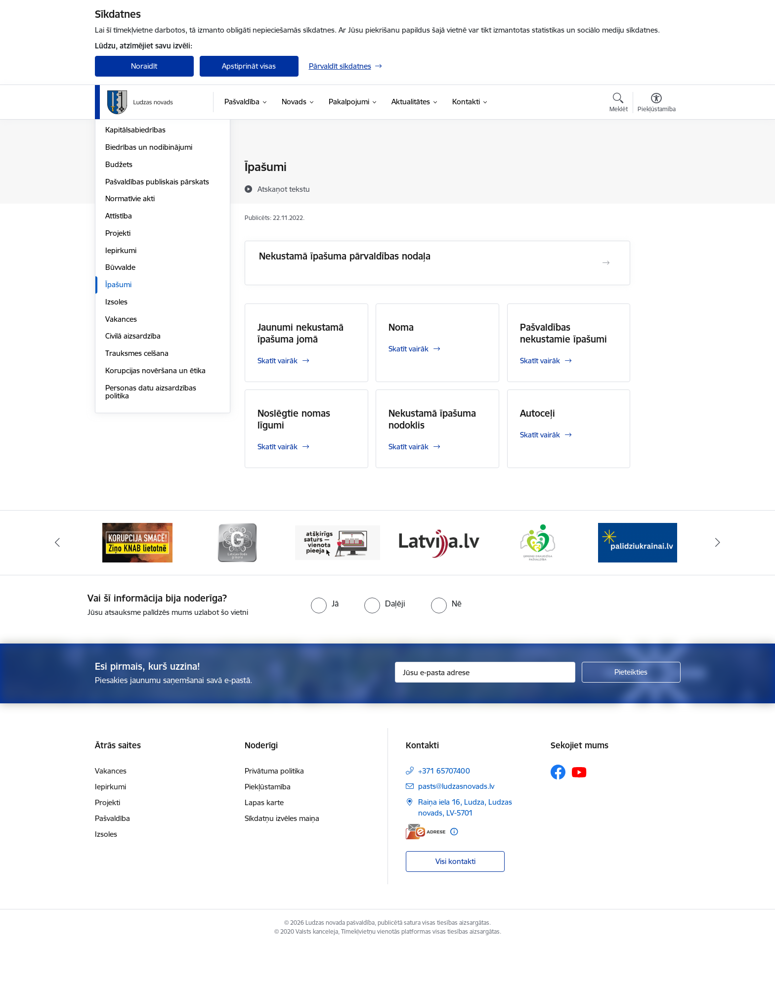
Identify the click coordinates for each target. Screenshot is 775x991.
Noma (401, 327)
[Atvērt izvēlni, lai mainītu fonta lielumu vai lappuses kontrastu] (657, 104)
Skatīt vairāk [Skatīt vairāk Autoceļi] (540, 434)
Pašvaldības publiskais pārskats (157, 288)
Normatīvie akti (130, 305)
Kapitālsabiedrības (135, 236)
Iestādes (119, 219)
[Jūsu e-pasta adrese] (485, 716)
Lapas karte (264, 847)
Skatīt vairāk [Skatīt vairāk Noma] (408, 348)
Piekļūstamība (268, 831)
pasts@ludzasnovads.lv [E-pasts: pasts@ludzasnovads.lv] (456, 830)
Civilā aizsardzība (133, 442)
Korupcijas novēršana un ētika (155, 476)
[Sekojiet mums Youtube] (579, 816)
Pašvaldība (112, 862)
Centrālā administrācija (142, 202)
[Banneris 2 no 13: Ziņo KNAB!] (237, 586)
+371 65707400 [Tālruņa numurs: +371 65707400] (444, 815)
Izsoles (116, 408)
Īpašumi (118, 390)
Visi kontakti (455, 905)
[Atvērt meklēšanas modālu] (618, 104)
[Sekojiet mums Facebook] (558, 816)
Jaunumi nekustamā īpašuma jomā (301, 333)
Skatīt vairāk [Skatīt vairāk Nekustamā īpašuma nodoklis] (408, 446)
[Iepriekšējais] (57, 586)
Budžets (118, 270)
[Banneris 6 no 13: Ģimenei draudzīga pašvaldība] (637, 586)
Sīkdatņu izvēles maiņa (282, 862)
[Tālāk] (718, 586)
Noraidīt (144, 66)
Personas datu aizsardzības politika (150, 498)
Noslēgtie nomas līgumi (294, 419)
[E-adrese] (425, 875)
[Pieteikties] (631, 716)
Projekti (117, 339)
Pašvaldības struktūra (141, 184)
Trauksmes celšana (137, 459)
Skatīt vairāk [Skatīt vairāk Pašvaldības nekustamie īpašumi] (540, 360)
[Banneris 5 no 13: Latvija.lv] (538, 586)
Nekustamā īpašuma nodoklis (432, 419)
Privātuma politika (274, 815)
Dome (115, 167)
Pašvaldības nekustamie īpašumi (563, 333)
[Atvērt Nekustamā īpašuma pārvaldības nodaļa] (606, 263)
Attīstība (118, 322)
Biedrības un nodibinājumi (148, 253)
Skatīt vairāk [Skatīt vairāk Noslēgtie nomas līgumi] (278, 446)
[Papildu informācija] (454, 875)
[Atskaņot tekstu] (284, 189)
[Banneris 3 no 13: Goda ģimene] (337, 586)
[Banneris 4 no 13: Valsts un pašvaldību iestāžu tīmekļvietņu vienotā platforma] (437, 586)
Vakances (121, 425)
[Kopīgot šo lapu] (656, 187)
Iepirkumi (120, 356)
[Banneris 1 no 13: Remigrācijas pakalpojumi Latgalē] (137, 586)
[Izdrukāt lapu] (656, 163)
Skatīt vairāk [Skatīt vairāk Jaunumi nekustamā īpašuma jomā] (278, 360)
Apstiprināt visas (249, 66)
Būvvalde (120, 374)
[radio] (325, 647)
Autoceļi (537, 413)
